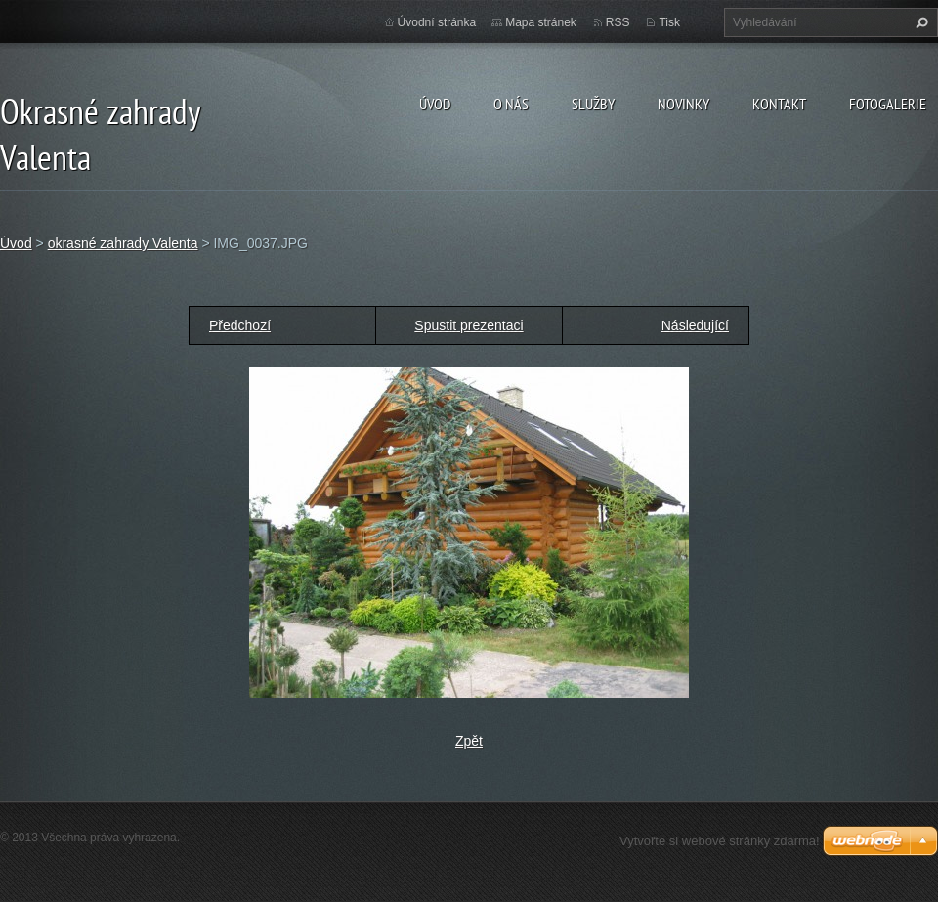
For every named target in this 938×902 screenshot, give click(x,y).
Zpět (469, 741)
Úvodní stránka (437, 22)
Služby (593, 103)
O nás (511, 103)
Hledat (919, 22)
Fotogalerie (887, 103)
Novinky (683, 103)
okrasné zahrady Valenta (123, 243)
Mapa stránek (540, 22)
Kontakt (779, 103)
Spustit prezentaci (468, 325)
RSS (618, 22)
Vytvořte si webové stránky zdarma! (719, 841)
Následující (695, 325)
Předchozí (240, 325)
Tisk (669, 22)
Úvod (434, 103)
